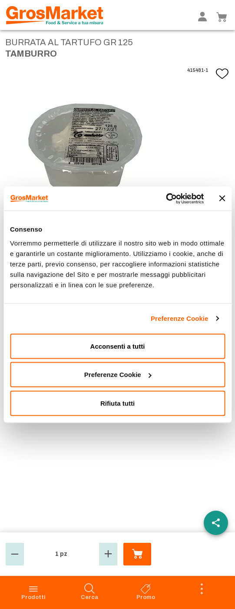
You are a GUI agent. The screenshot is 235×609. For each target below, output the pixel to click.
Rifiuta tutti (117, 403)
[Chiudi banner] (222, 198)
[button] (15, 554)
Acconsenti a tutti (117, 346)
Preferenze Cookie (180, 318)
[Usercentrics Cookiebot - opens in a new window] (166, 198)
